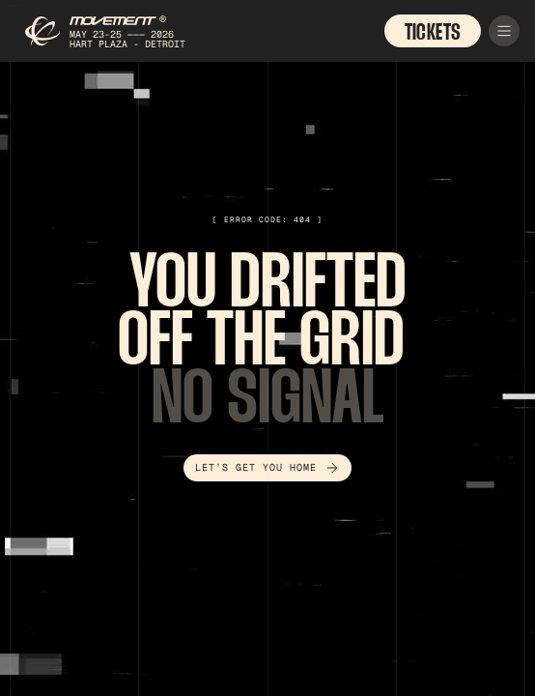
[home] (111, 31)
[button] (504, 30)
